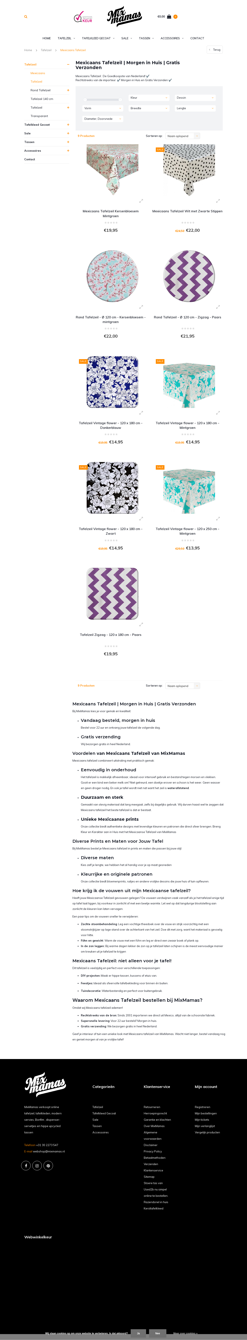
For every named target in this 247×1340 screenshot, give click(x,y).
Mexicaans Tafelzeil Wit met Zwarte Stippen (187, 214)
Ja (138, 1333)
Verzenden (151, 1169)
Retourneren (152, 1112)
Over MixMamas (154, 1131)
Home (47, 39)
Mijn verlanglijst (205, 1131)
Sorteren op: (154, 136)
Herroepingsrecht (155, 1119)
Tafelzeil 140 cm (42, 100)
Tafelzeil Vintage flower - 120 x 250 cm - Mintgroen (187, 535)
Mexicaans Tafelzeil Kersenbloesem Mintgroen (110, 214)
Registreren (202, 1112)
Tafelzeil (66, 39)
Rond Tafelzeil (40, 91)
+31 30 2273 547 (47, 1151)
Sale (126, 39)
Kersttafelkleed (153, 1214)
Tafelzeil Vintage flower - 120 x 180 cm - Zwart (110, 535)
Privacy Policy (153, 1157)
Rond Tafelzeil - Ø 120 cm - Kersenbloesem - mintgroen (110, 321)
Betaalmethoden (155, 1163)
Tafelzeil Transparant (39, 112)
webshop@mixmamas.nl (49, 1157)
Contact (197, 39)
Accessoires (172, 39)
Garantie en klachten (157, 1125)
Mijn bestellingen (206, 1119)
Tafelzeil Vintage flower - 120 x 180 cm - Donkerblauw (110, 428)
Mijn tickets (202, 1125)
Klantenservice (153, 1176)
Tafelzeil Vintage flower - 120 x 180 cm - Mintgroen (187, 428)
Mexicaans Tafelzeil (73, 51)
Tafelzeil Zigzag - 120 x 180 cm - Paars (110, 639)
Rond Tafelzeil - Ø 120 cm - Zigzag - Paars (187, 319)
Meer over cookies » (185, 1333)
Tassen (146, 39)
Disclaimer (150, 1150)
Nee (157, 1333)
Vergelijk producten (207, 1138)
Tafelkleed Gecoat (98, 39)
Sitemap (149, 1182)
